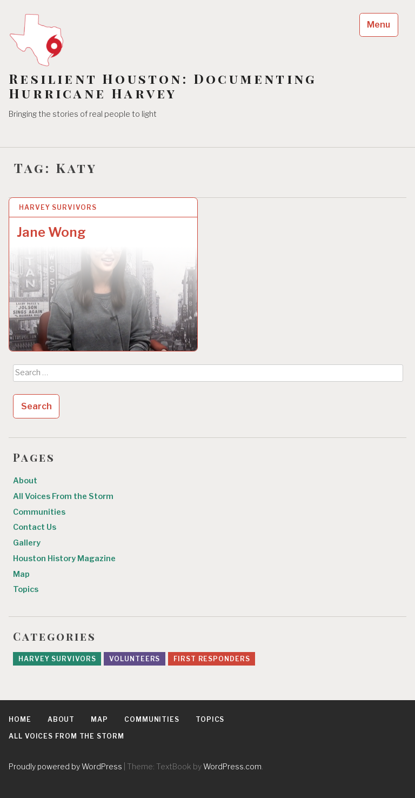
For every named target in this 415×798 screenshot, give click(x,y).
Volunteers (134, 659)
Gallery (27, 543)
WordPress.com (232, 766)
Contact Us (34, 527)
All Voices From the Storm (63, 496)
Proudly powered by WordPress (65, 766)
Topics (25, 589)
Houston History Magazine (64, 558)
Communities (39, 512)
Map (21, 574)
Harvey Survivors (57, 207)
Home (20, 719)
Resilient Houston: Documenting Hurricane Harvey (163, 86)
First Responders (211, 659)
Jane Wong (51, 232)
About (25, 481)
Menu (378, 24)
